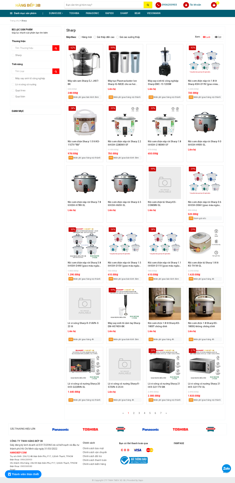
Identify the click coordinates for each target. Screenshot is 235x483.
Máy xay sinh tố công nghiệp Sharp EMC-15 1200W (163, 82)
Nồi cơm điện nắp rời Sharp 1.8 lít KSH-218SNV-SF (164, 143)
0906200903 (169, 4)
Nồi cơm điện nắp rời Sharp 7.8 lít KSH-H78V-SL (84, 204)
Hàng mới (85, 37)
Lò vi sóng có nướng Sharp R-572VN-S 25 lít (124, 385)
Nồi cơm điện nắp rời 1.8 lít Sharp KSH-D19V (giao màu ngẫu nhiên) (203, 83)
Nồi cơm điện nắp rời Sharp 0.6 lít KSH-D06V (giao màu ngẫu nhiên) (204, 204)
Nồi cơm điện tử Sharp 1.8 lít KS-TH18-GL (203, 264)
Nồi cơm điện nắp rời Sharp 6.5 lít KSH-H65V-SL (124, 204)
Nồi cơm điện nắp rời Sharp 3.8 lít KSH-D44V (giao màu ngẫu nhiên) (84, 264)
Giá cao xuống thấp (128, 37)
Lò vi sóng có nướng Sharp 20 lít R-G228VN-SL (84, 385)
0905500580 (26, 465)
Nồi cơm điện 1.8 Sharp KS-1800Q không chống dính (203, 325)
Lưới (206, 37)
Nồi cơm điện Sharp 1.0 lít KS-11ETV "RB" (84, 143)
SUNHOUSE (56, 13)
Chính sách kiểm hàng (94, 463)
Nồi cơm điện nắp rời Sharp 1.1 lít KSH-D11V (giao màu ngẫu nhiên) (164, 264)
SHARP (124, 13)
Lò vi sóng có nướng (25, 84)
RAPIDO (109, 13)
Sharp (18, 55)
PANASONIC (92, 13)
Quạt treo (20, 90)
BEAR (138, 13)
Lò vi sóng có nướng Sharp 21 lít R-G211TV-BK (164, 385)
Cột (218, 37)
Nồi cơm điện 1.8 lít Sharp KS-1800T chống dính (164, 325)
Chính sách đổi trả (92, 455)
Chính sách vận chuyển (95, 451)
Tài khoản (195, 4)
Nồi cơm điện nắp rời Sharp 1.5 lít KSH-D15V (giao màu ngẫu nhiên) (124, 264)
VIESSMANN (153, 13)
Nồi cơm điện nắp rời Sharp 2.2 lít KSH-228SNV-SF (124, 143)
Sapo (140, 479)
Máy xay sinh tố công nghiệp (30, 78)
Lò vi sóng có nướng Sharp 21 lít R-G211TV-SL (204, 385)
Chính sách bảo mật (93, 447)
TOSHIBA (74, 13)
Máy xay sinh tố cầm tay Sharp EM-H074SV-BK (124, 325)
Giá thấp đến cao (104, 37)
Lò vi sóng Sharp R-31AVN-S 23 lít (83, 325)
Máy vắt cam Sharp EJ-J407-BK (83, 82)
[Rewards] (23, 474)
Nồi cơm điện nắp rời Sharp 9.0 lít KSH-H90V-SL (204, 143)
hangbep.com (18, 451)
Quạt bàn (20, 96)
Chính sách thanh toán (95, 459)
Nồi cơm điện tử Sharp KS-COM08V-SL (162, 204)
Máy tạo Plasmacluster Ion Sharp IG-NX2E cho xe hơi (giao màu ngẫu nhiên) (122, 83)
